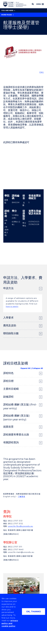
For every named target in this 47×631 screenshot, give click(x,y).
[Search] (33, 4)
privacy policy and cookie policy (10, 623)
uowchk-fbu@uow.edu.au (20, 526)
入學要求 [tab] (8, 317)
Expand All (25, 368)
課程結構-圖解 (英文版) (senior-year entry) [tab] (16, 417)
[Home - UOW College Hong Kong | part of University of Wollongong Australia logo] (14, 4)
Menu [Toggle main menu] (40, 4)
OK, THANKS (33, 611)
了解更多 (21, 497)
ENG (41, 72)
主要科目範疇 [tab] (11, 388)
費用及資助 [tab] (9, 325)
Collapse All (37, 368)
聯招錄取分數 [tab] (11, 333)
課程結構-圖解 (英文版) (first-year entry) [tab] (20, 406)
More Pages (7, 15)
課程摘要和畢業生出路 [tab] (16, 434)
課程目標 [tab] (8, 380)
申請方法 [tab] (8, 288)
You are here (8, 10)
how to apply (12, 306)
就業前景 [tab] (8, 426)
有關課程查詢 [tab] (11, 442)
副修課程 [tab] (8, 396)
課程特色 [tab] (8, 373)
